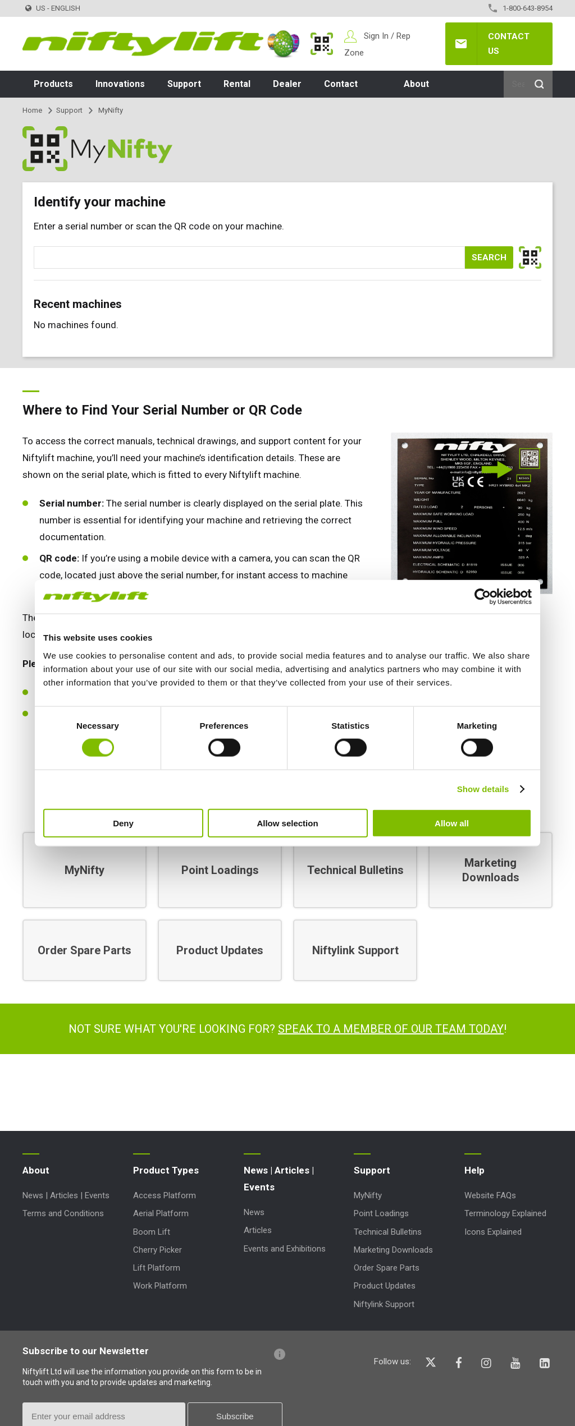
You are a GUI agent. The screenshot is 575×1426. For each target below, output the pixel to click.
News (254, 1212)
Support (184, 84)
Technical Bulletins (388, 1232)
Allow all (452, 822)
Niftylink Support (384, 1304)
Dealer (287, 84)
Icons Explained (493, 1232)
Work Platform (160, 1286)
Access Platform (164, 1195)
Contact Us (509, 43)
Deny (123, 822)
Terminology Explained (505, 1213)
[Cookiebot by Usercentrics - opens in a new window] (482, 596)
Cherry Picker (157, 1250)
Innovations (120, 84)
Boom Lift (151, 1232)
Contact (341, 84)
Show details (483, 789)
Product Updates (385, 1286)
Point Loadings (381, 1213)
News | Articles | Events (65, 1195)
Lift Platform (156, 1268)
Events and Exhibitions (285, 1249)
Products (53, 84)
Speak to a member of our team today (391, 1029)
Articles (258, 1230)
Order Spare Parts (386, 1268)
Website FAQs (490, 1195)
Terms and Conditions (63, 1213)
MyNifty (322, 44)
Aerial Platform (161, 1213)
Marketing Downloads (393, 1250)
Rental (236, 84)
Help (474, 1170)
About (416, 84)
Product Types (166, 1170)
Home (32, 110)
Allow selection (287, 822)
